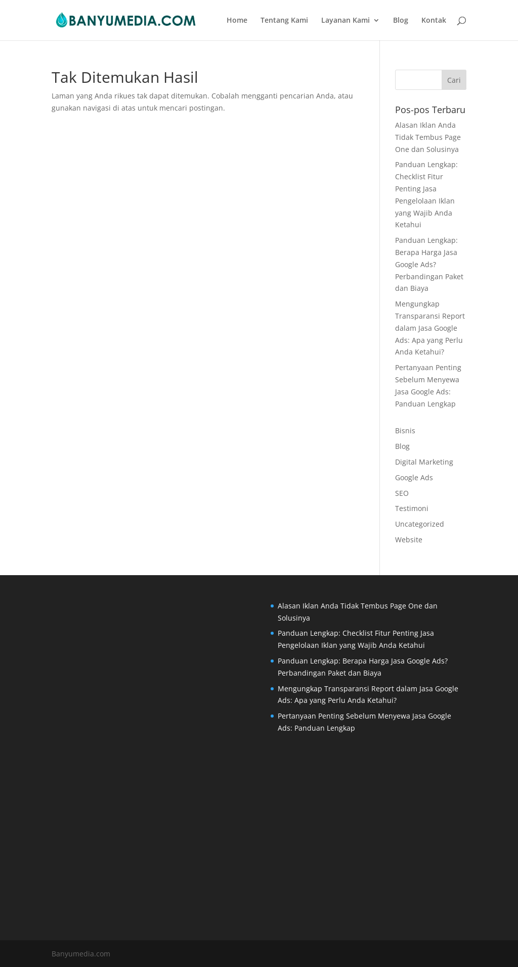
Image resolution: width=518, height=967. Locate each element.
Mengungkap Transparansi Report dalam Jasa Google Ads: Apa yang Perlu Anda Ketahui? (430, 328)
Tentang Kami (284, 21)
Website (408, 539)
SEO (402, 493)
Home (237, 21)
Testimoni (411, 508)
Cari (454, 80)
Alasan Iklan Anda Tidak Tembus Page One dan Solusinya (428, 137)
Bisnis (405, 430)
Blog (400, 21)
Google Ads (414, 477)
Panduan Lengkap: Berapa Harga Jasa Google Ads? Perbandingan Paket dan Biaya (429, 264)
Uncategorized (419, 524)
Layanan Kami (345, 21)
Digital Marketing (424, 462)
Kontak (433, 21)
